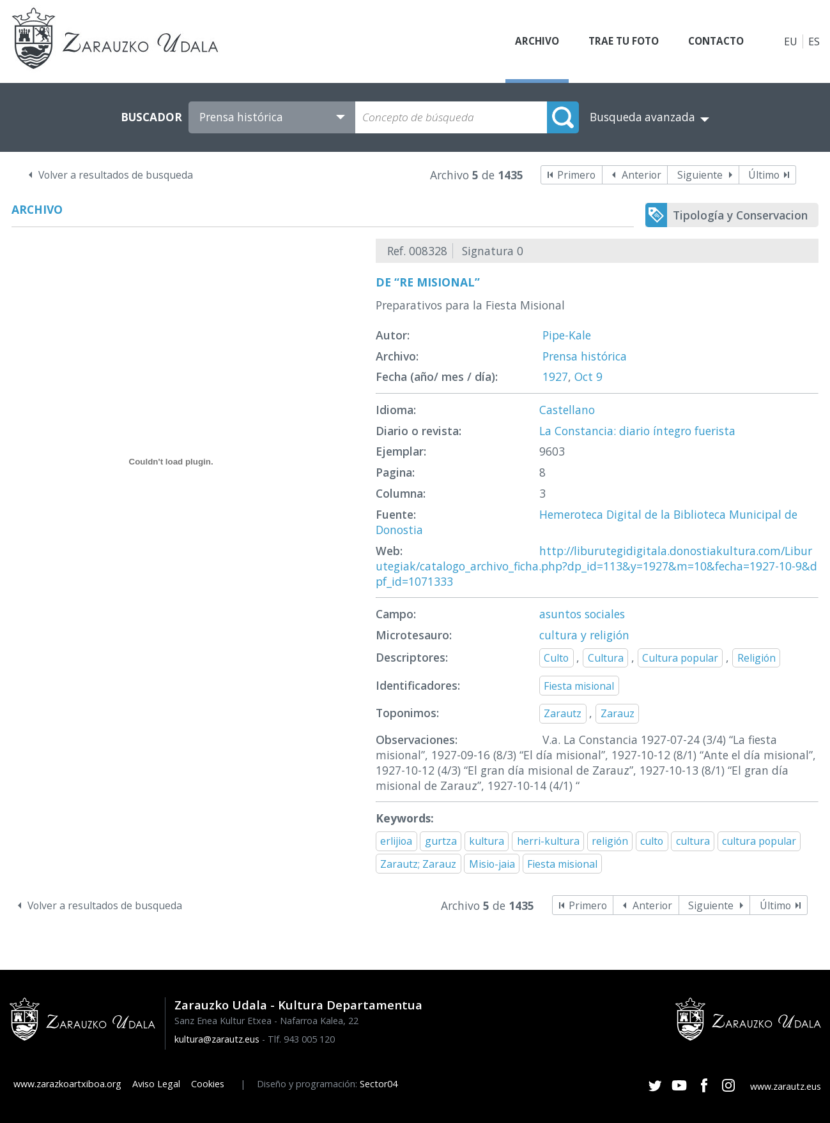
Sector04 (378, 1084)
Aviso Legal (156, 1084)
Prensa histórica (584, 356)
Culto (556, 658)
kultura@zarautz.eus (216, 1039)
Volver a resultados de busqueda (115, 175)
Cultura (606, 658)
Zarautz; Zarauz (418, 864)
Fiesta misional (579, 686)
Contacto (713, 41)
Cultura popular (680, 658)
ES (814, 41)
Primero (576, 175)
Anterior (641, 175)
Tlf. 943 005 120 (301, 1039)
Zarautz (562, 713)
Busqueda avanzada (642, 117)
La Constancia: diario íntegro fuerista (637, 430)
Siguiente (700, 175)
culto (651, 841)
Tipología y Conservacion (740, 215)
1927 (555, 376)
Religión (756, 658)
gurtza (441, 841)
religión (610, 841)
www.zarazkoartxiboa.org (67, 1084)
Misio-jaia (492, 864)
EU (790, 41)
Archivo (525, 41)
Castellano (567, 409)
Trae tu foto (615, 41)
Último (764, 175)
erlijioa (396, 841)
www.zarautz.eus (785, 1086)
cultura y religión (584, 635)
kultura (486, 841)
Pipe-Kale (566, 335)
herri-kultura (548, 841)
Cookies (207, 1084)
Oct (583, 376)
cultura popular (759, 841)
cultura (693, 841)
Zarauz (617, 713)
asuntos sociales (582, 613)
